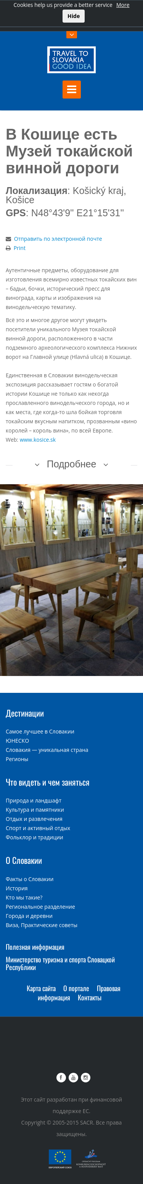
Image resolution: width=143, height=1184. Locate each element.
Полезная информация (35, 947)
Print (20, 248)
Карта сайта (41, 988)
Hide (73, 16)
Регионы (17, 759)
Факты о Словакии (29, 879)
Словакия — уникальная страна (47, 749)
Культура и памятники (35, 809)
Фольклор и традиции (34, 837)
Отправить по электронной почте (58, 238)
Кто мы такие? (24, 897)
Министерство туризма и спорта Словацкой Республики (60, 963)
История (17, 888)
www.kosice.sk (38, 439)
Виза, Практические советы (41, 925)
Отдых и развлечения (34, 818)
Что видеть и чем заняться (48, 782)
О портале (76, 988)
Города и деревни (29, 915)
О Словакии (24, 860)
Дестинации (25, 713)
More (123, 4)
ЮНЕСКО (17, 740)
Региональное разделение (40, 906)
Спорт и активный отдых (38, 828)
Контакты (89, 997)
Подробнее (72, 464)
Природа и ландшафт (33, 800)
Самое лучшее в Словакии (40, 731)
